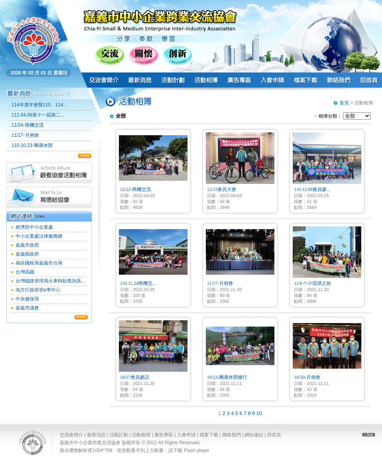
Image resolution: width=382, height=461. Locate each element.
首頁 (344, 103)
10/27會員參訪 (134, 377)
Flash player (196, 450)
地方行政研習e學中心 (38, 290)
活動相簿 (141, 435)
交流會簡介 (71, 435)
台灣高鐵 (25, 272)
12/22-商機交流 (135, 189)
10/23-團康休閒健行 (227, 377)
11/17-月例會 (25, 135)
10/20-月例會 (307, 377)
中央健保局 (27, 299)
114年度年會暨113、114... (39, 105)
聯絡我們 (231, 435)
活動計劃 (119, 435)
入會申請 (186, 435)
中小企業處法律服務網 (39, 236)
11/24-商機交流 (28, 125)
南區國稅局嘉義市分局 (39, 263)
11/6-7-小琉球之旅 (312, 283)
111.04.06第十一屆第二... (38, 115)
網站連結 (253, 435)
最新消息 (96, 435)
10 (259, 413)
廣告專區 (163, 435)
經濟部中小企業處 (34, 227)
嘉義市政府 (27, 245)
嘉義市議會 (27, 308)
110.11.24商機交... (138, 283)
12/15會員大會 (221, 189)
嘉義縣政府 (27, 254)
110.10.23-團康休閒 (32, 145)
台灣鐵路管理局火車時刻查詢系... (50, 281)
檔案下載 (209, 435)
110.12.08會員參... (312, 189)
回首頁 (274, 435)
